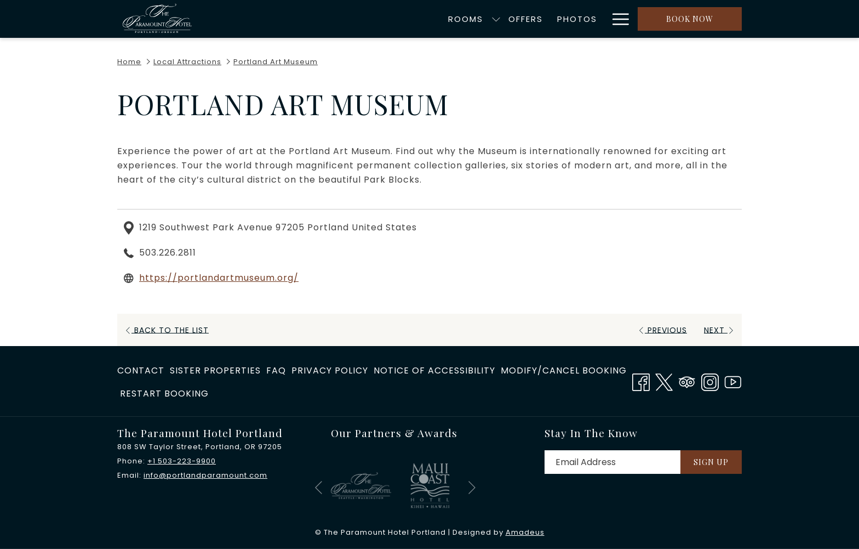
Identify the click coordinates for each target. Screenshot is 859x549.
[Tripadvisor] (687, 380)
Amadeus (525, 532)
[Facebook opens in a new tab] (641, 380)
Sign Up (711, 462)
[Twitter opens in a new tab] (664, 380)
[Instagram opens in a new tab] (710, 380)
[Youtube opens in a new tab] (733, 380)
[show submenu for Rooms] (375, 19)
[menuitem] (345, 19)
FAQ (276, 370)
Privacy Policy (329, 370)
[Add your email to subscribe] (612, 462)
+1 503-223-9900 (181, 461)
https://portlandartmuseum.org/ (219, 277)
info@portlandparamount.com (205, 475)
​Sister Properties (215, 370)
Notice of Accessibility (434, 370)
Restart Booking (164, 393)
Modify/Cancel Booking (564, 370)
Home (129, 61)
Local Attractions (187, 61)
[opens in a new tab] (361, 485)
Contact (140, 370)
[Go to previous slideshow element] (318, 488)
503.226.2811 (167, 252)
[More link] (616, 19)
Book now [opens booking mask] (689, 19)
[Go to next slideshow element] (472, 488)
